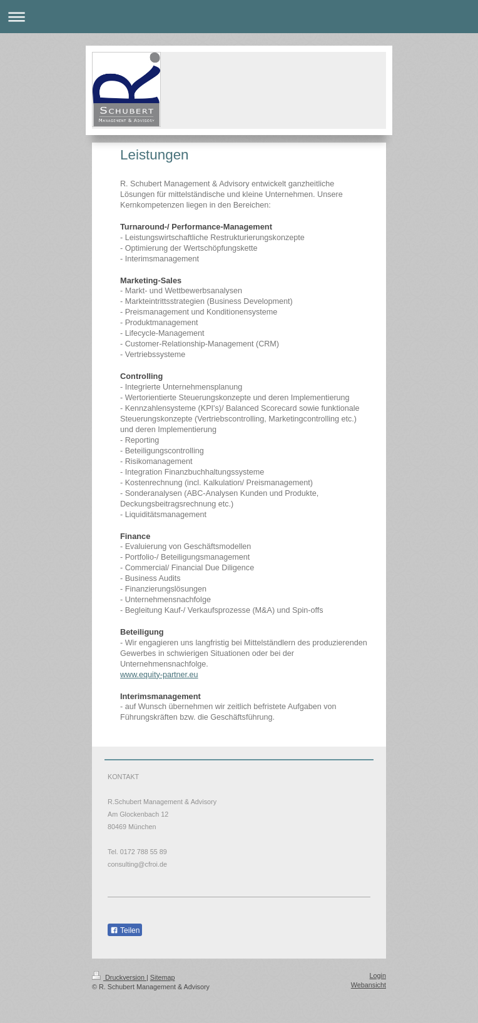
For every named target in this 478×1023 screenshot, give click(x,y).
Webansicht (368, 985)
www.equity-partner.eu (159, 674)
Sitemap (162, 977)
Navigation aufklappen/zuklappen (239, 16)
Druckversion (119, 977)
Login (378, 975)
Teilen (125, 930)
